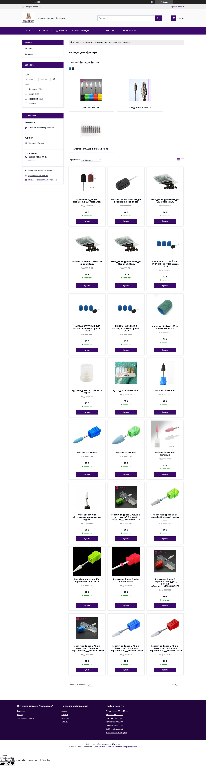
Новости (65, 679)
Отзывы (29, 54)
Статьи (65, 675)
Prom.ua (116, 705)
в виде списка (182, 121)
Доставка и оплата (25, 679)
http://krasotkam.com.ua (38, 176)
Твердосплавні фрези (126, 108)
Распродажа (129, 31)
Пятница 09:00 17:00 (114, 686)
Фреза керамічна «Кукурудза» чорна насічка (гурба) (87, 478)
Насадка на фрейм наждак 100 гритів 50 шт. (165, 161)
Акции (64, 672)
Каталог (43, 31)
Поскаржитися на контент (104, 708)
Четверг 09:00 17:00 (114, 683)
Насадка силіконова (165, 351)
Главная (29, 31)
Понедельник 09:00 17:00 (116, 672)
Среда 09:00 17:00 (114, 679)
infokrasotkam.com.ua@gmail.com (42, 180)
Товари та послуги (83, 42)
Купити (87, 182)
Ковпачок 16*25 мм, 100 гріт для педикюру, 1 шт (165, 288)
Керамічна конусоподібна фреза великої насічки (87, 541)
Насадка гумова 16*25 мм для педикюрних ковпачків (126, 161)
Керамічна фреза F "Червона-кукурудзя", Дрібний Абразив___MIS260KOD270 (165, 543)
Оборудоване (100, 42)
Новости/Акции (81, 31)
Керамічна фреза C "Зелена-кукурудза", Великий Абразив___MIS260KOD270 (126, 478)
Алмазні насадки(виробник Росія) (165, 109)
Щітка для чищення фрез (126, 351)
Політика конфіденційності (126, 708)
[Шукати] (158, 18)
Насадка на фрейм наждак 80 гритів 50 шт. (87, 223)
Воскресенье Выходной (116, 693)
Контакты (111, 31)
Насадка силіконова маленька (165, 414)
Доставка (61, 31)
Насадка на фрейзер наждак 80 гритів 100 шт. (126, 223)
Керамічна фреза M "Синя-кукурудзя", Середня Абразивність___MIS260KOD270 (87, 609)
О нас (98, 31)
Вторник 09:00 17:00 (114, 675)
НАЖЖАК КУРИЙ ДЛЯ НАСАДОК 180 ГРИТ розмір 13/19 (126, 289)
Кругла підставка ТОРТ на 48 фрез (87, 352)
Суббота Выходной (114, 690)
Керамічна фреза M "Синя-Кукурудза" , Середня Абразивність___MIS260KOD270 (126, 609)
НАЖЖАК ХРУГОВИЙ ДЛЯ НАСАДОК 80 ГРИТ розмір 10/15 (165, 224)
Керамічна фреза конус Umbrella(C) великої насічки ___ (165, 478)
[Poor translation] (10, 724)
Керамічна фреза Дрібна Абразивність (126, 541)
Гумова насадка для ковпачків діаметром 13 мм (87, 161)
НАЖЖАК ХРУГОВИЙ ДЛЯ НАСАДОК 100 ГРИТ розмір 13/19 (87, 289)
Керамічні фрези (86, 108)
